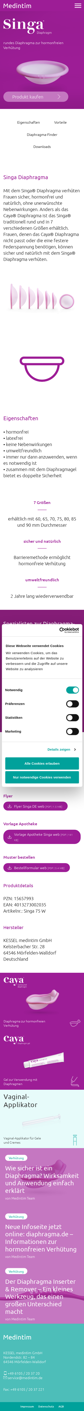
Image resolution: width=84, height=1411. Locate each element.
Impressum (27, 1406)
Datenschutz (46, 1406)
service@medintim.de (25, 1377)
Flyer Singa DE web (38, 806)
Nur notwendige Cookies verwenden (42, 777)
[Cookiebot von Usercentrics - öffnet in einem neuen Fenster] (60, 630)
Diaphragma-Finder (42, 134)
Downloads (42, 146)
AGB (61, 1406)
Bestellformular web (39, 867)
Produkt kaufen (27, 96)
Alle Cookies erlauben (42, 763)
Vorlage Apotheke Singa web (43, 837)
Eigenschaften (28, 122)
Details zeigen (58, 749)
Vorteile (60, 122)
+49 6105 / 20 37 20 (24, 1373)
